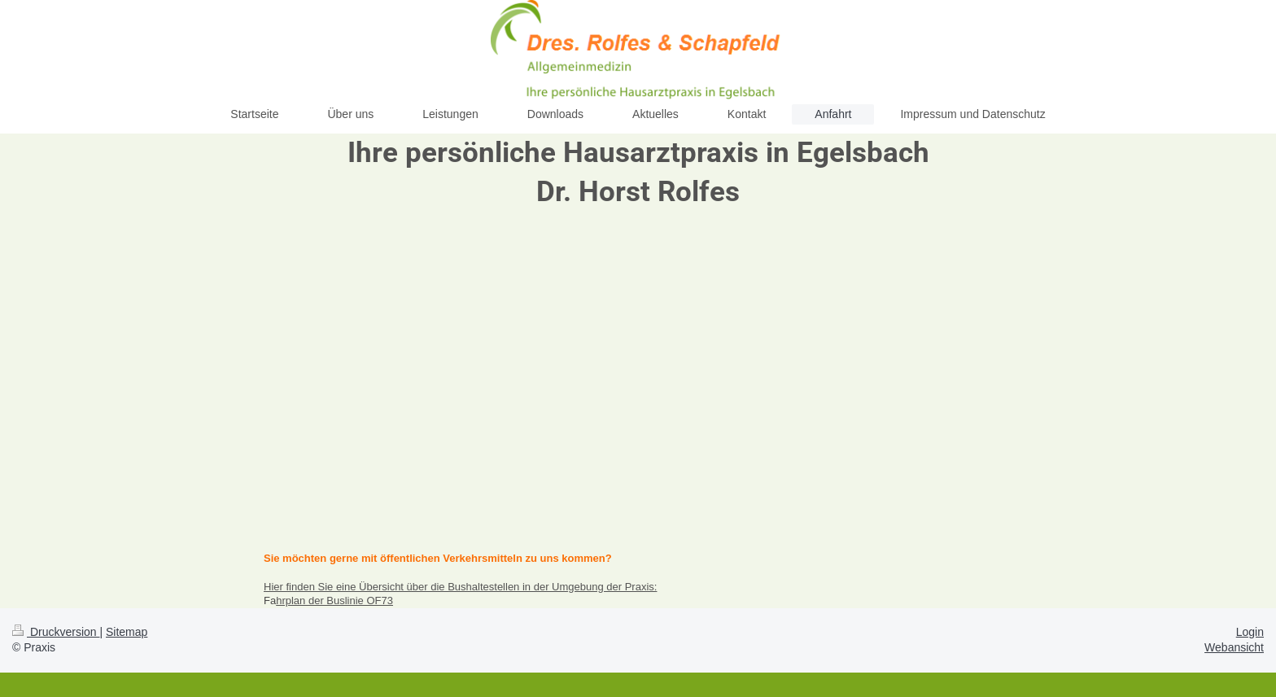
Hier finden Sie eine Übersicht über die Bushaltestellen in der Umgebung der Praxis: (460, 587)
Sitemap (126, 631)
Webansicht (1234, 647)
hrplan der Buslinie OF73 (334, 600)
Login (1250, 631)
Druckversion (55, 631)
